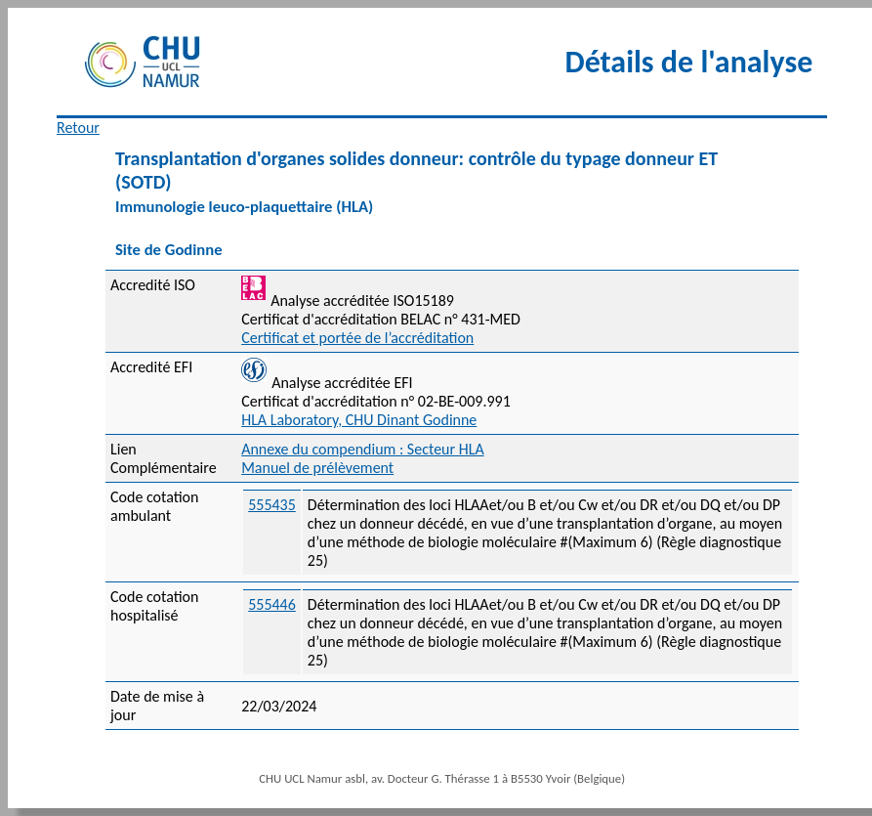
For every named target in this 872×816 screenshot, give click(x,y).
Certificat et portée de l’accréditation (357, 337)
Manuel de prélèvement (317, 467)
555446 (272, 604)
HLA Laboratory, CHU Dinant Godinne (359, 419)
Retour (78, 127)
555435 (272, 504)
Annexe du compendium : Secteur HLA (362, 449)
